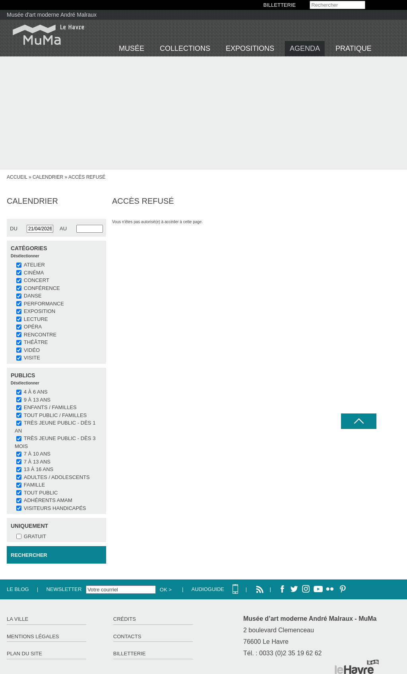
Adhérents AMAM (48, 500)
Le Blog (18, 589)
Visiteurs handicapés (55, 508)
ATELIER (34, 265)
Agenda (305, 48)
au (63, 229)
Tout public (41, 493)
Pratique (353, 48)
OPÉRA (33, 327)
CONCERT (36, 280)
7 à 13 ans (37, 462)
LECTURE (36, 319)
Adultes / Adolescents (57, 477)
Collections (185, 48)
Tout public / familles (55, 415)
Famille (34, 485)
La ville (17, 619)
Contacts (127, 636)
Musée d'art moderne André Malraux (52, 15)
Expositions (250, 48)
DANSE (33, 296)
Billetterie (129, 654)
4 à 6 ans (36, 392)
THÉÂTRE (36, 342)
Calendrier (48, 177)
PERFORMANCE (44, 304)
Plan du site (24, 654)
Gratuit (35, 536)
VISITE (32, 358)
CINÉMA (34, 273)
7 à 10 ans (37, 454)
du (13, 229)
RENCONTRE (40, 335)
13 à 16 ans (38, 469)
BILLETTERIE (280, 5)
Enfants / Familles (50, 407)
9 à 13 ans (37, 400)
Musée (131, 48)
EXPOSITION (39, 311)
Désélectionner (25, 256)
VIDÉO (32, 350)
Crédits (124, 619)
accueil (17, 177)
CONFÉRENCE (42, 288)
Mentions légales (33, 636)
